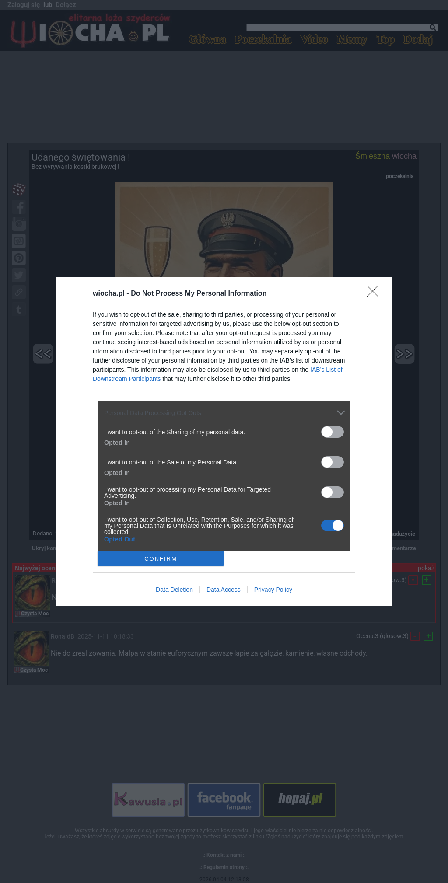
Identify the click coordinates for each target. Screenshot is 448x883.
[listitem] (224, 412)
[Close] (375, 294)
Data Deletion (174, 589)
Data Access (223, 589)
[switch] (332, 432)
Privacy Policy (273, 589)
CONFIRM (160, 558)
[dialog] (224, 441)
